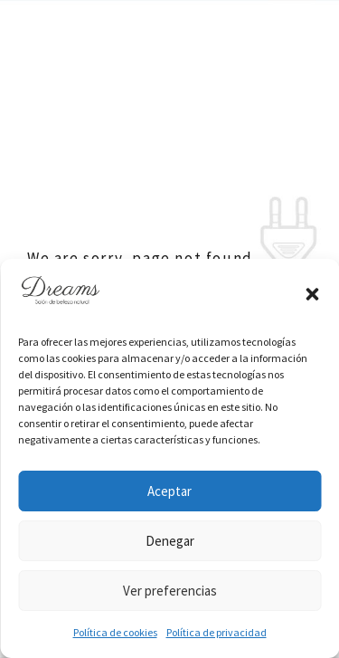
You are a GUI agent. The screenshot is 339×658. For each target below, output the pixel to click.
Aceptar (169, 491)
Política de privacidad (216, 632)
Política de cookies (115, 632)
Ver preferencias (170, 590)
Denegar (170, 540)
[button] (312, 294)
